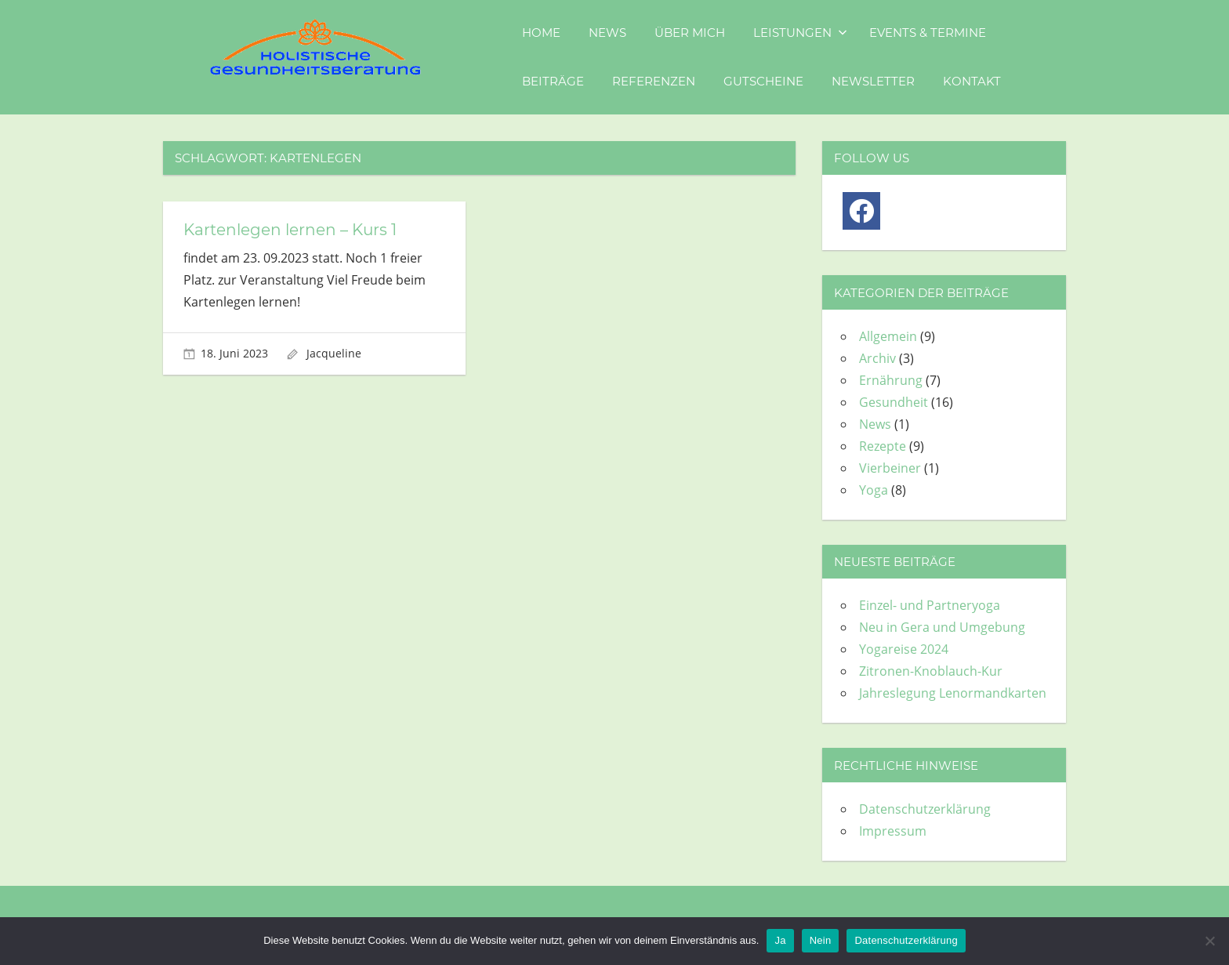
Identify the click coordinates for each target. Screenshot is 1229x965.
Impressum (892, 831)
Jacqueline (333, 353)
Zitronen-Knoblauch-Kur (930, 671)
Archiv (877, 358)
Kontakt (972, 81)
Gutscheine (763, 81)
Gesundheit (893, 402)
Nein (821, 940)
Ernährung (891, 380)
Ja (779, 940)
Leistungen (800, 32)
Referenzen (653, 81)
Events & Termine (927, 32)
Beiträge (553, 81)
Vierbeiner (890, 468)
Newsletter (873, 81)
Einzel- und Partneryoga (929, 605)
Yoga (873, 490)
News (607, 32)
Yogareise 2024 (903, 649)
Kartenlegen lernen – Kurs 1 (290, 229)
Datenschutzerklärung (925, 809)
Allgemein (888, 336)
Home (541, 32)
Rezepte (882, 446)
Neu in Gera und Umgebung (942, 627)
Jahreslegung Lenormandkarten (952, 693)
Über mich (689, 32)
